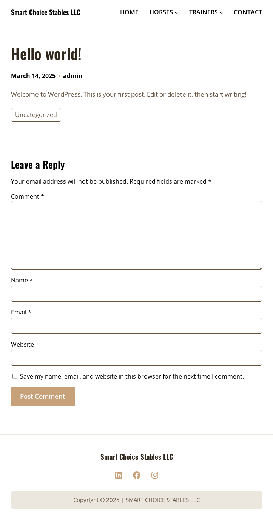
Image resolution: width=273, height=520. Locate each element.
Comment (27, 196)
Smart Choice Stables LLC (45, 12)
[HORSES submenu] (176, 12)
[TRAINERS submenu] (221, 12)
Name (22, 280)
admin (73, 76)
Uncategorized (36, 114)
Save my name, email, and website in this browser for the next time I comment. (132, 376)
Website (22, 344)
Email (21, 312)
